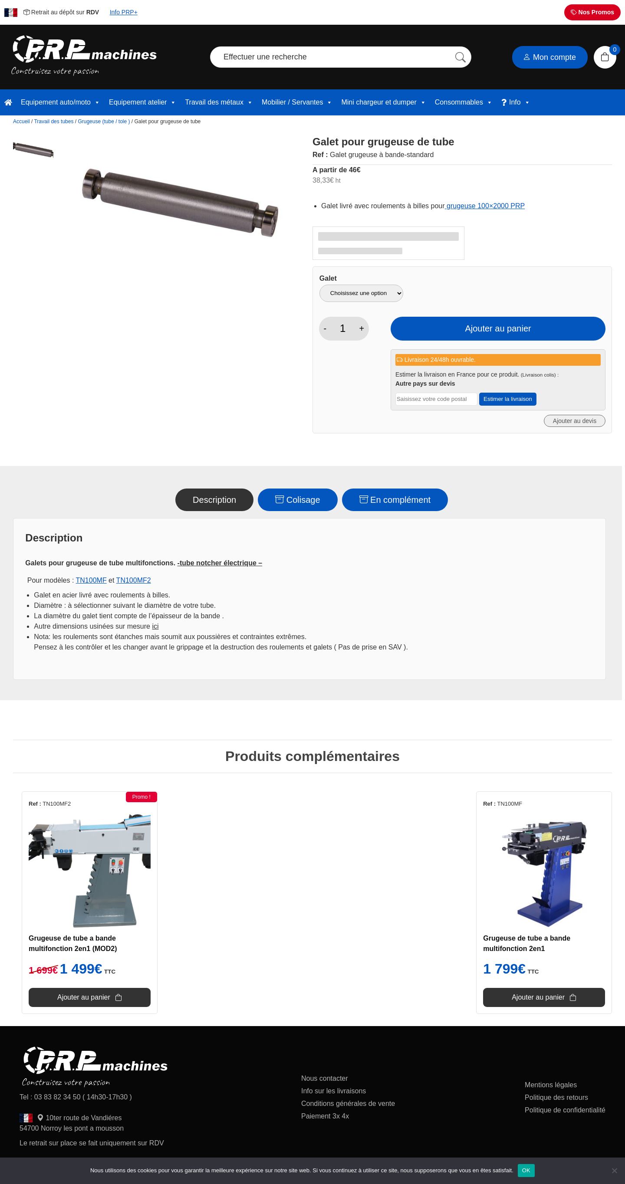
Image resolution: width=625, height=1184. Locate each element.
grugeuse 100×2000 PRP (485, 206)
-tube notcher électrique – (220, 563)
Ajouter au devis (574, 420)
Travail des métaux (219, 102)
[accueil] (8, 102)
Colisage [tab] (297, 500)
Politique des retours (557, 1097)
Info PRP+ (124, 12)
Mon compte (549, 57)
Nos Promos (592, 12)
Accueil (21, 121)
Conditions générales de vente (348, 1103)
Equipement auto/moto (60, 102)
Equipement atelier (142, 102)
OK (526, 1170)
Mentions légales (551, 1085)
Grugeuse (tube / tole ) (104, 121)
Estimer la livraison (508, 399)
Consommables (464, 102)
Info (519, 102)
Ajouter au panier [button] (83, 997)
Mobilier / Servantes (297, 102)
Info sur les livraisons (333, 1091)
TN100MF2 (133, 580)
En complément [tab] (395, 500)
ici (155, 626)
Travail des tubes (53, 121)
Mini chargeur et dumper (383, 102)
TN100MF (91, 580)
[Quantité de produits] (342, 328)
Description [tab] (214, 500)
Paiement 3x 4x (325, 1116)
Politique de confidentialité (565, 1110)
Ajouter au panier (498, 328)
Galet (328, 278)
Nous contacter (324, 1078)
